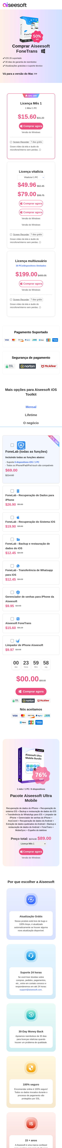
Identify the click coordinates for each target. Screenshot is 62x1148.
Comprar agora (31, 203)
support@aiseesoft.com (31, 990)
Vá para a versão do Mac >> (20, 73)
